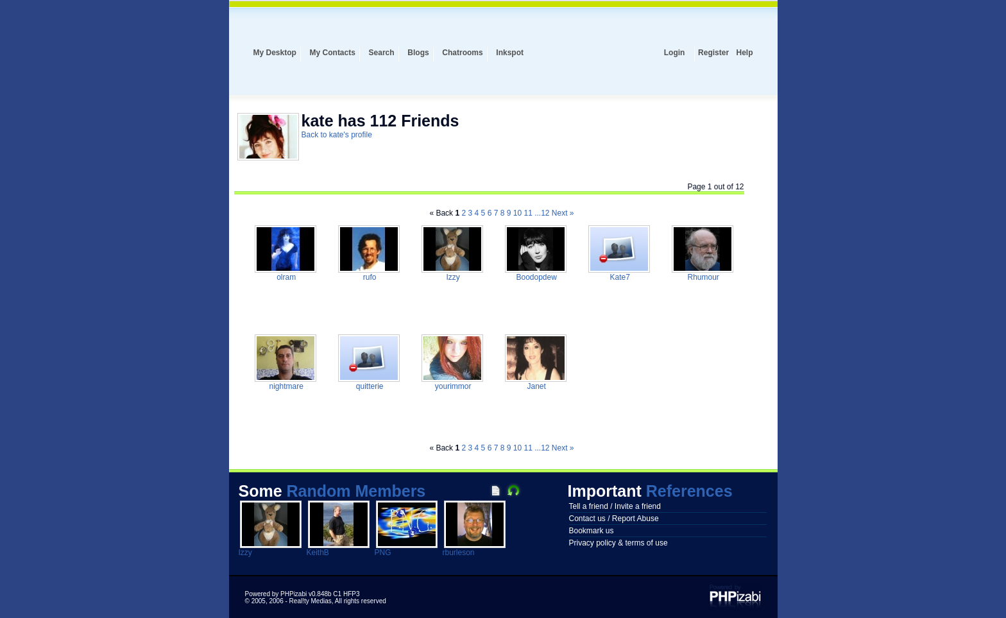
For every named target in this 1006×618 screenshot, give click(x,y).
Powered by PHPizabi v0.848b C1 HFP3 (302, 593)
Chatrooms (462, 52)
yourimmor (451, 386)
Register (713, 52)
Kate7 (619, 277)
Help (744, 52)
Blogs (418, 52)
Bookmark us (591, 530)
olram (285, 277)
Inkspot (510, 52)
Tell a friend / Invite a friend (615, 506)
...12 (541, 213)
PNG (383, 552)
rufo (368, 277)
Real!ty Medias (310, 601)
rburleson (459, 552)
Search (382, 52)
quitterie (368, 386)
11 (528, 213)
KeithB (318, 552)
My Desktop (274, 52)
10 (517, 213)
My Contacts (332, 52)
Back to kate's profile (337, 134)
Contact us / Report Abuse (614, 518)
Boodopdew (535, 277)
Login (674, 52)
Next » (563, 213)
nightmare (285, 386)
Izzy (452, 277)
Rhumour (702, 277)
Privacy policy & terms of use (618, 542)
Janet (535, 386)
